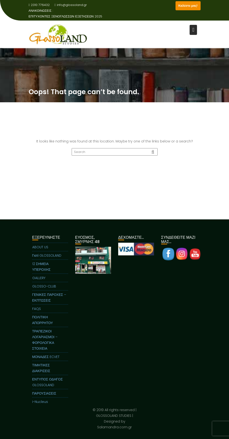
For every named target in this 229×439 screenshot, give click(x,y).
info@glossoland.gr (70, 5)
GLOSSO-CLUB (44, 288)
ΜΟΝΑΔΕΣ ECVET (45, 358)
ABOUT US (40, 248)
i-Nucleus (40, 403)
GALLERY (38, 279)
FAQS (36, 310)
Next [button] (109, 262)
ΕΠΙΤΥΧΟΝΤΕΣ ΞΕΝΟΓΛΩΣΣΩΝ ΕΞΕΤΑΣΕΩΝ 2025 (65, 16)
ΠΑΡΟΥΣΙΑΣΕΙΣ (44, 395)
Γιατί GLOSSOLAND (47, 257)
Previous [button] (77, 262)
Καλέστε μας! (188, 5)
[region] (93, 268)
